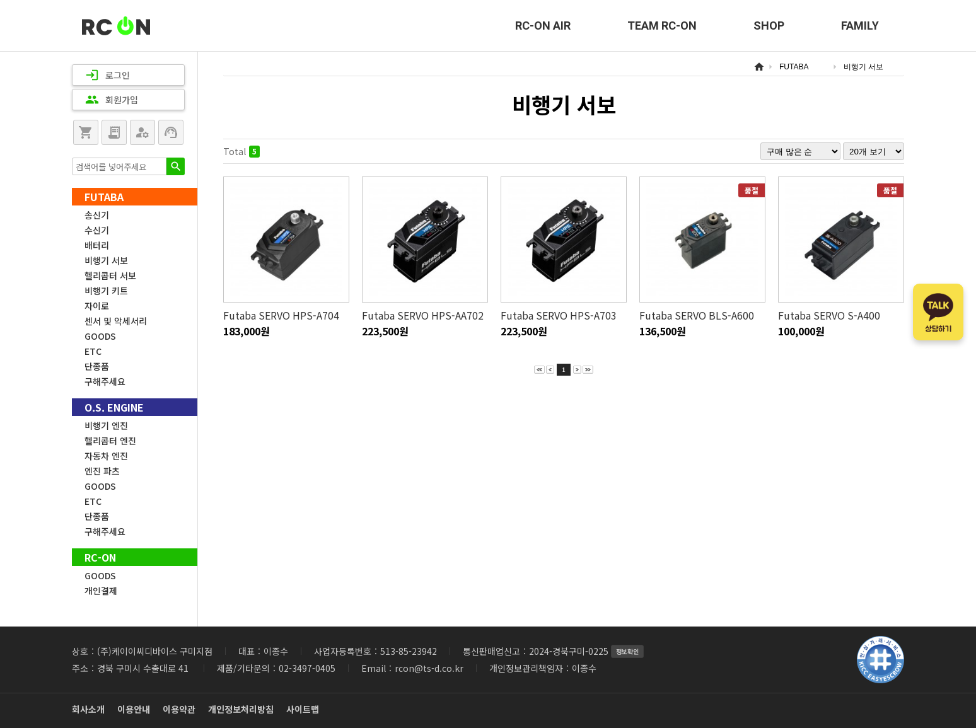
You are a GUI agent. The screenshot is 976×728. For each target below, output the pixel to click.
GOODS (100, 336)
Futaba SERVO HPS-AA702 (423, 315)
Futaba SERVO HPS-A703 (559, 315)
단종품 (96, 366)
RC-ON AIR (543, 25)
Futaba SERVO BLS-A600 (696, 315)
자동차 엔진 (106, 455)
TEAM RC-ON (662, 25)
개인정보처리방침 (241, 709)
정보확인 (627, 651)
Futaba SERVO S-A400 (829, 315)
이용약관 (179, 709)
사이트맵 (302, 709)
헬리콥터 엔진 (110, 440)
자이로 (96, 305)
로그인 (107, 75)
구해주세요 (104, 381)
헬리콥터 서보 (110, 275)
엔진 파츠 (102, 471)
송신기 (96, 215)
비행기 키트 (106, 290)
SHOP (768, 25)
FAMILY (860, 25)
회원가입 (111, 100)
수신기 (96, 230)
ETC (93, 351)
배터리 (96, 245)
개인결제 (100, 590)
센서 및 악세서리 (115, 321)
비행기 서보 (106, 260)
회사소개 (88, 709)
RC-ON (116, 25)
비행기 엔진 (106, 425)
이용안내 (133, 709)
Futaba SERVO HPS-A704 (281, 315)
